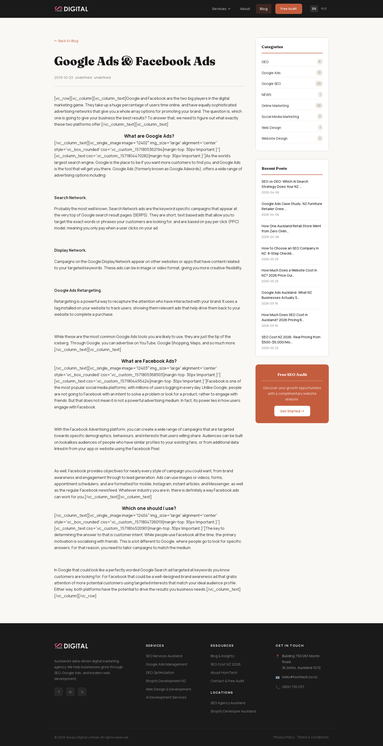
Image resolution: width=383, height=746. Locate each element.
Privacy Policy (284, 737)
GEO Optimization (160, 672)
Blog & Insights (222, 656)
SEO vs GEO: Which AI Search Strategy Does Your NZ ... (285, 184)
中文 (324, 9)
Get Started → (292, 411)
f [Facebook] (58, 691)
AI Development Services (166, 697)
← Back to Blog (66, 40)
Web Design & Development (168, 689)
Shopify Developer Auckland (233, 711)
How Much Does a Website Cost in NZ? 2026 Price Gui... (289, 273)
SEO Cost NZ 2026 (226, 664)
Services (221, 8)
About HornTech (224, 672)
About (245, 8)
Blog (263, 8)
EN (314, 9)
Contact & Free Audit (227, 680)
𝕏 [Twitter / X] (82, 691)
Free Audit (289, 8)
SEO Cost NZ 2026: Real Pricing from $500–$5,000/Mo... (291, 339)
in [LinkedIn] (70, 691)
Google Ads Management (166, 664)
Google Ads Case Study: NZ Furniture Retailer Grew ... (292, 206)
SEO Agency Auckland (228, 703)
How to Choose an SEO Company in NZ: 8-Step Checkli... (290, 251)
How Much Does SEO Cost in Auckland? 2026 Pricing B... (285, 317)
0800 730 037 (293, 686)
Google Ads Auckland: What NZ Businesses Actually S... (287, 295)
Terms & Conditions (313, 737)
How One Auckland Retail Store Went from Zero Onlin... (291, 228)
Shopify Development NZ (166, 680)
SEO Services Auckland (164, 656)
